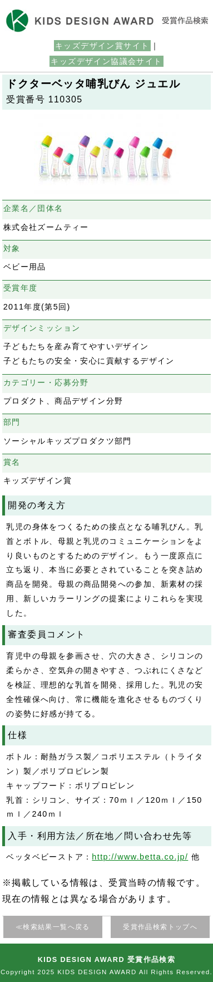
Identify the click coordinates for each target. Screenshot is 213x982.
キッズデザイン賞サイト (102, 45)
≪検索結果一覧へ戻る (53, 927)
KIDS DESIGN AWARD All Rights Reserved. (134, 972)
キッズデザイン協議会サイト (106, 61)
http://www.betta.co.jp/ (140, 856)
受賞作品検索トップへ (160, 927)
